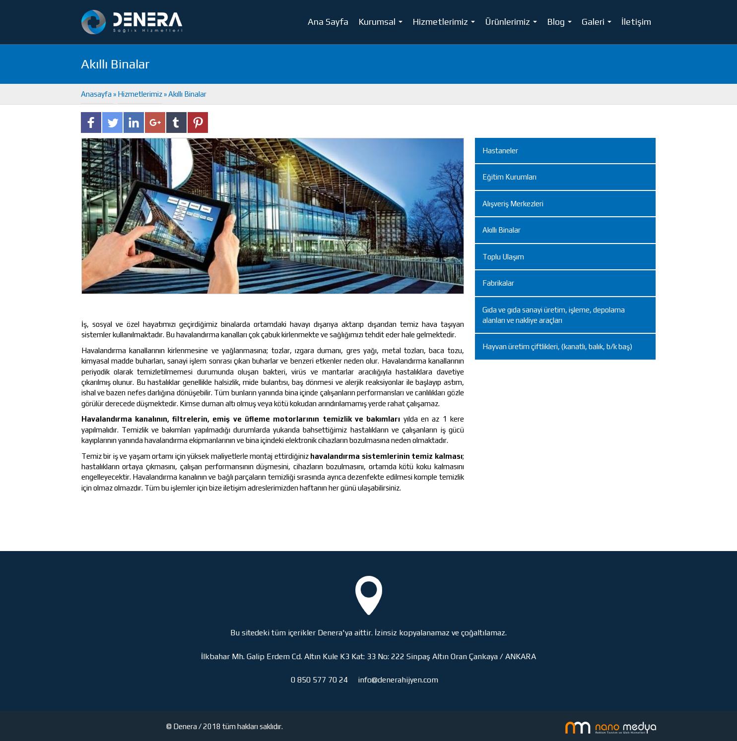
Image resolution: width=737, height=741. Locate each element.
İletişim (636, 21)
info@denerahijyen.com (398, 679)
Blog (561, 24)
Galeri (598, 24)
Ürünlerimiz (513, 24)
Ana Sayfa (328, 21)
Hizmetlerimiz (445, 24)
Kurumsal (382, 24)
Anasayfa (97, 94)
